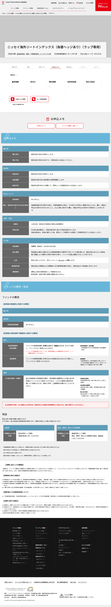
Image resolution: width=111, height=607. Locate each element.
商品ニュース (85, 535)
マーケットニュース (87, 533)
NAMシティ (39, 561)
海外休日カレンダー (17, 543)
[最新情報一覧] (90, 530)
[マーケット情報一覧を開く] (28, 8)
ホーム (3, 13)
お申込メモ (40, 128)
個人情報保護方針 (62, 584)
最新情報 (54, 3)
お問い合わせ (40, 564)
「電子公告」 (62, 262)
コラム (37, 538)
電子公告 (73, 584)
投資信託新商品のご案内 (19, 545)
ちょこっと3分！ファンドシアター (20, 551)
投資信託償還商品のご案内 (19, 548)
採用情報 (61, 557)
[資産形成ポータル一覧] (44, 547)
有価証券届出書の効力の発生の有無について (20, 555)
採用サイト (72, 3)
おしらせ (84, 538)
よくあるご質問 (40, 567)
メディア (84, 540)
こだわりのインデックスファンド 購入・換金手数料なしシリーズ (20, 560)
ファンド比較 (16, 538)
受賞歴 (60, 552)
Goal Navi (39, 556)
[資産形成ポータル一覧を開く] (42, 8)
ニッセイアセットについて (66, 543)
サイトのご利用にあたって (23, 584)
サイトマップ (82, 584)
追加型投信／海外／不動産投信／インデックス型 (34, 54)
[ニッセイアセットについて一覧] (67, 543)
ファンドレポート (40, 540)
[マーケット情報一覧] (44, 530)
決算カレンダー (16, 540)
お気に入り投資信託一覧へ (18, 107)
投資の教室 (39, 570)
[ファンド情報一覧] (21, 530)
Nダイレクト (39, 553)
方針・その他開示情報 (65, 554)
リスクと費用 (68, 597)
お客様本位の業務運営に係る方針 (44, 584)
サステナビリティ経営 (65, 533)
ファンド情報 (10, 13)
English (80, 3)
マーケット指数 (39, 533)
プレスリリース (63, 550)
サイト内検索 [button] (89, 3)
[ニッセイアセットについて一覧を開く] (76, 8)
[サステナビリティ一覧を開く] (58, 8)
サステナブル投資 (63, 535)
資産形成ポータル (41, 547)
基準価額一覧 (16, 533)
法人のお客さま (62, 3)
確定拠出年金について (18, 564)
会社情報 (61, 547)
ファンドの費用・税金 (69, 128)
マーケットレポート (40, 535)
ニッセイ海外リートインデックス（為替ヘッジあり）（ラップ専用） (31, 13)
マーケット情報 (40, 530)
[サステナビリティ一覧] (67, 530)
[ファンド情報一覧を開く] (15, 8)
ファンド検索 (16, 535)
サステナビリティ (64, 530)
